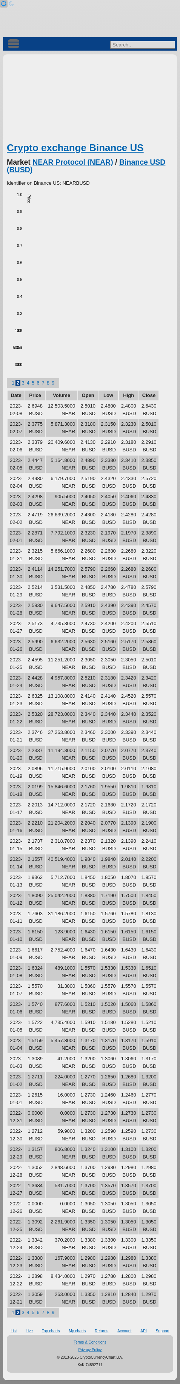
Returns (101, 1331)
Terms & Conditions (90, 1342)
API (143, 1331)
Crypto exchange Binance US (75, 147)
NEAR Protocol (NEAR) (72, 162)
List (14, 1331)
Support (162, 1331)
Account (124, 1331)
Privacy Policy (90, 1350)
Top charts (51, 1331)
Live (29, 1331)
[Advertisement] (90, 99)
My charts (77, 1331)
